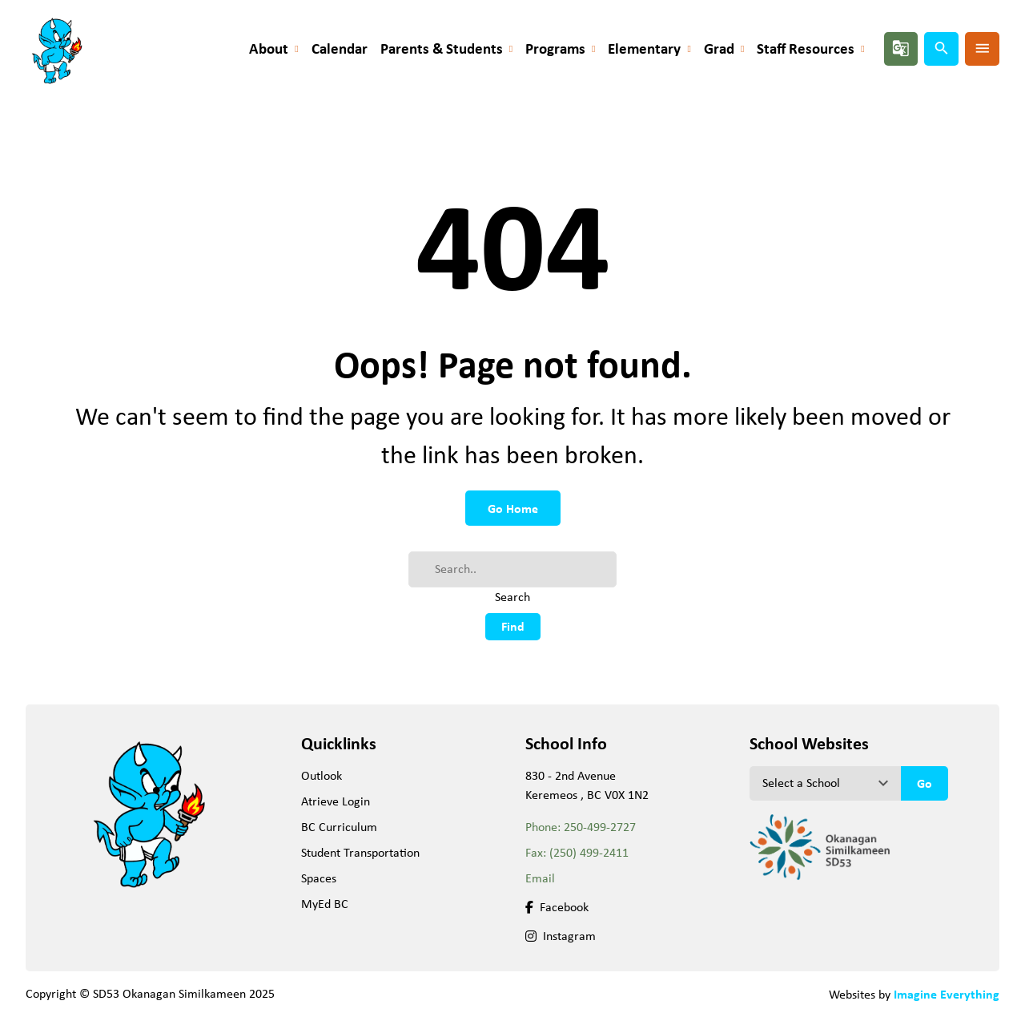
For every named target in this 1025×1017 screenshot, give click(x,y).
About (268, 48)
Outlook (321, 775)
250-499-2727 (600, 826)
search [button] (942, 48)
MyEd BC (324, 903)
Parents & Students (441, 48)
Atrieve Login (335, 801)
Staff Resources (805, 48)
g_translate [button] (901, 48)
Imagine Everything (946, 994)
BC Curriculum (339, 826)
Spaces (318, 878)
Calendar (340, 48)
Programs (555, 48)
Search (512, 596)
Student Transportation (360, 852)
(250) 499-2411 (589, 852)
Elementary (644, 48)
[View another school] (825, 783)
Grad (719, 48)
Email (540, 878)
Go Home (513, 508)
